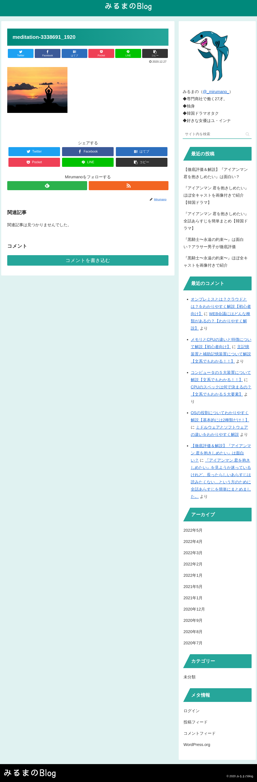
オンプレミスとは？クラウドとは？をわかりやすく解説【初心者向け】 (221, 306)
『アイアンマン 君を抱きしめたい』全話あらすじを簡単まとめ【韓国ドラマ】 (216, 220)
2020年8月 (193, 631)
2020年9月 (193, 620)
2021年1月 (193, 598)
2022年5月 (193, 530)
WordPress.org (197, 744)
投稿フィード (196, 722)
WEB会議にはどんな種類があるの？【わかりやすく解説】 (220, 321)
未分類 (190, 677)
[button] (247, 134)
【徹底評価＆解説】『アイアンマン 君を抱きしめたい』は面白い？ (216, 173)
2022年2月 (193, 564)
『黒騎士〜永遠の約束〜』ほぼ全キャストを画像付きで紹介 (216, 261)
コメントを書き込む (87, 260)
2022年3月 (193, 553)
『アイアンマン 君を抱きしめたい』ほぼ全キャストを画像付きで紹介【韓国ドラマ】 (216, 195)
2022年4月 (193, 541)
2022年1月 (193, 575)
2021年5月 (193, 586)
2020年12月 (194, 609)
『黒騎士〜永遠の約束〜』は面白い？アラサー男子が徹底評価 (214, 243)
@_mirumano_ (216, 91)
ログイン (192, 711)
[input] (217, 134)
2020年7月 (193, 643)
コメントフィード (200, 733)
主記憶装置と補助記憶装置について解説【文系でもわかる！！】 (221, 354)
